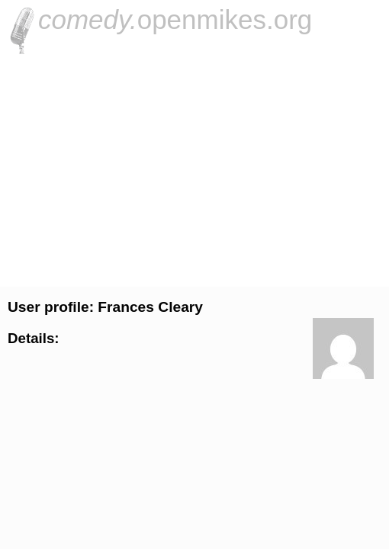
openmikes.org (175, 19)
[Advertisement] (194, 168)
